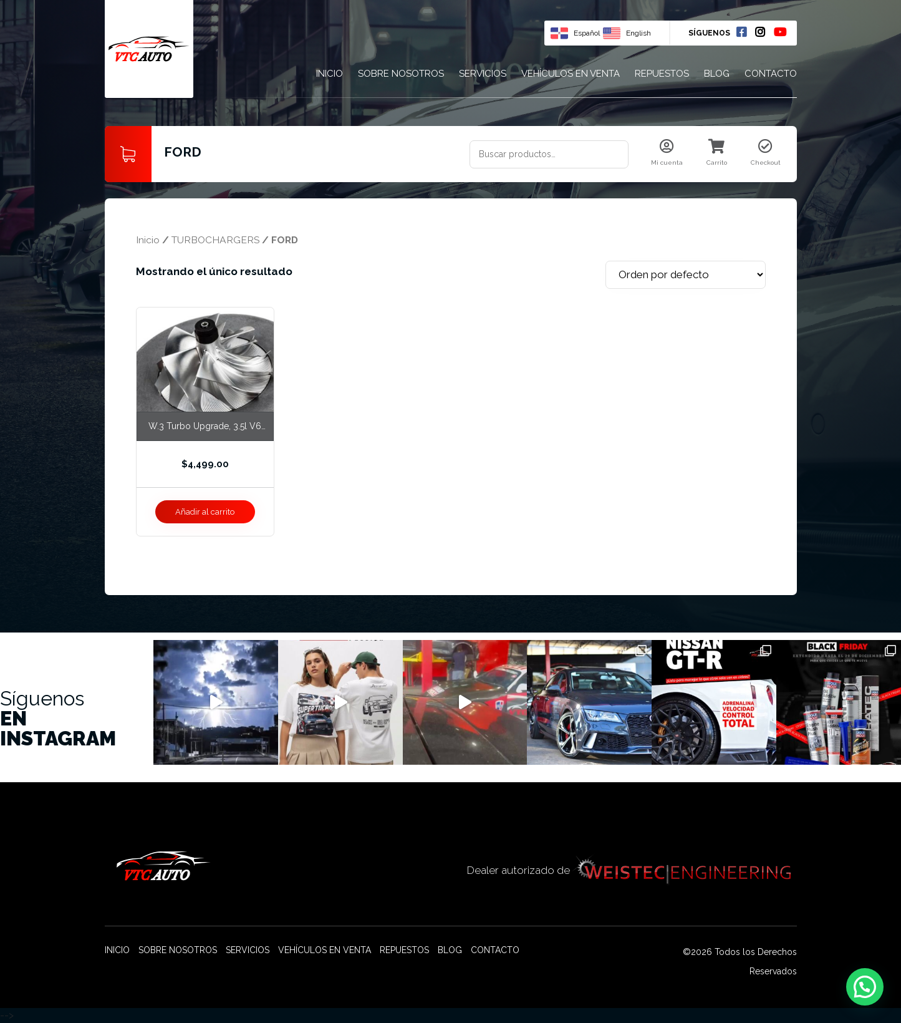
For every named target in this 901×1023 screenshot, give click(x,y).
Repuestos (662, 73)
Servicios (482, 73)
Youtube (780, 31)
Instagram (760, 31)
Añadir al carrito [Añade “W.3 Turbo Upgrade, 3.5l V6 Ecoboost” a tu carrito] (204, 511)
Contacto (770, 73)
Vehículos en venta (570, 73)
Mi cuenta (667, 152)
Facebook (741, 31)
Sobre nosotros (401, 73)
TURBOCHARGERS (215, 240)
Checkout (766, 152)
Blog (717, 73)
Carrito (716, 152)
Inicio (329, 73)
